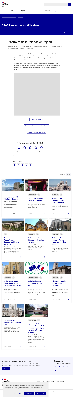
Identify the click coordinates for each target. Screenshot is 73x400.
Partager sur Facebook (14, 164)
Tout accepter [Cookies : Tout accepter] (40, 393)
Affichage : (65, 174)
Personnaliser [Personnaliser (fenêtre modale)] (17, 393)
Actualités (4, 11)
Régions (56, 11)
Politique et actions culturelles (24, 33)
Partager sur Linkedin (22, 164)
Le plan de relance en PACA (35, 132)
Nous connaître (13, 11)
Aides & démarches (24, 11)
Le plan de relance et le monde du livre (36, 126)
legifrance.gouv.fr (50, 381)
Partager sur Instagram (26, 164)
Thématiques (66, 11)
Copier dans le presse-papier (30, 164)
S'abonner (5, 369)
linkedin (59, 366)
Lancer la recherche (69, 4)
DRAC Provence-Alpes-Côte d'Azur (9, 17)
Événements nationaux (47, 11)
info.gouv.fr (60, 381)
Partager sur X (18, 164)
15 (67, 174)
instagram (67, 366)
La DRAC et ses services (7, 33)
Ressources (51, 33)
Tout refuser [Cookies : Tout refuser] (29, 393)
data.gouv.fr (39, 381)
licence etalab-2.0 (30, 398)
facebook (63, 366)
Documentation (36, 11)
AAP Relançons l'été (36, 119)
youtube (55, 370)
